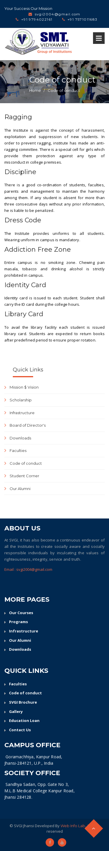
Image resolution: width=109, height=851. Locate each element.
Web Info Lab (72, 825)
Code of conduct (64, 90)
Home (35, 90)
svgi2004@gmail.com (58, 14)
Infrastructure (22, 412)
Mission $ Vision (24, 387)
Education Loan (24, 720)
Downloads (20, 438)
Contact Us (20, 729)
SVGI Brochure (23, 702)
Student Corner (24, 475)
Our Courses (21, 612)
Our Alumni (20, 488)
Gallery (16, 711)
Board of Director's (28, 425)
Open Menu (99, 38)
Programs (18, 621)
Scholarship (21, 400)
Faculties (18, 450)
